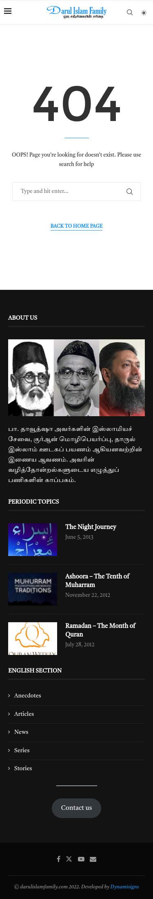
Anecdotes (27, 696)
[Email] (93, 859)
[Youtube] (81, 859)
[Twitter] (69, 859)
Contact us (76, 808)
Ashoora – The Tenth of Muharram (97, 581)
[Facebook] (58, 859)
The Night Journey (90, 528)
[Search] (130, 12)
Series (21, 750)
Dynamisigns (125, 887)
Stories (23, 768)
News (21, 732)
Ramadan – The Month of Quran (100, 630)
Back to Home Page (77, 226)
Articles (24, 714)
